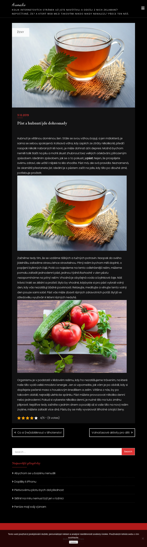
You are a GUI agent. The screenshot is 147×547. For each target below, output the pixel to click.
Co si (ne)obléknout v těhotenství (39, 433)
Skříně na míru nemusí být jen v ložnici (39, 498)
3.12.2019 (23, 115)
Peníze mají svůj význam (30, 507)
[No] (142, 538)
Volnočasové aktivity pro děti (111, 433)
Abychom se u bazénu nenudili (34, 473)
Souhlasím (73, 542)
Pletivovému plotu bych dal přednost (39, 490)
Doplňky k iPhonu (25, 482)
